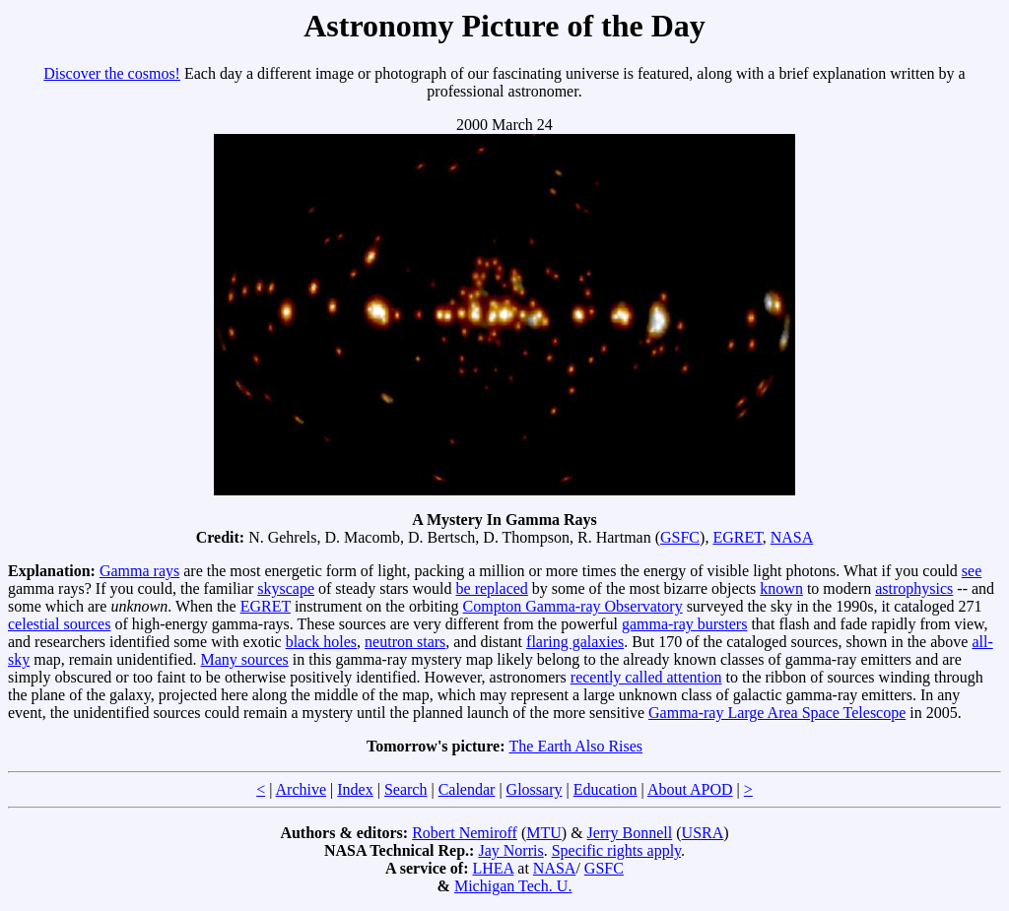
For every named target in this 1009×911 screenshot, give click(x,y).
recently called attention (646, 677)
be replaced (492, 588)
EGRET (737, 537)
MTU (544, 832)
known (781, 588)
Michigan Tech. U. (513, 886)
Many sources (245, 659)
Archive (301, 789)
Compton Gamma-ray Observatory (573, 606)
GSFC (680, 537)
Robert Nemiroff (464, 832)
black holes (321, 641)
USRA (703, 832)
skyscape (285, 588)
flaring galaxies (575, 641)
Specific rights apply (616, 850)
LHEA (493, 868)
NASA (792, 537)
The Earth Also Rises (576, 746)
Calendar (467, 789)
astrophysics (914, 588)
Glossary (534, 789)
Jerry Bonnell (630, 832)
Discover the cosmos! (111, 73)
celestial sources (59, 624)
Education (605, 789)
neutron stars (405, 641)
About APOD (690, 789)
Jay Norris (510, 850)
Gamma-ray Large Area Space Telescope (777, 712)
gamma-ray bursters (685, 624)
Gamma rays (139, 570)
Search (406, 789)
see (971, 570)
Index (354, 789)
